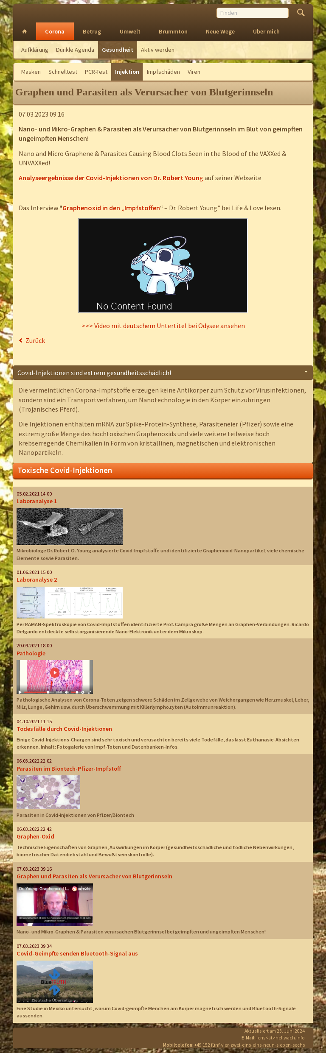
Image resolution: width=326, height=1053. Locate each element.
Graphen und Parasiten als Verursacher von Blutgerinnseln (94, 876)
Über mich (266, 31)
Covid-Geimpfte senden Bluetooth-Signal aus (77, 953)
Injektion (127, 71)
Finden (301, 13)
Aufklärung (34, 49)
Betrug (92, 31)
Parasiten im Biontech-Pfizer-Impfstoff (69, 768)
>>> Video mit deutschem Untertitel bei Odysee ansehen (163, 325)
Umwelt (130, 31)
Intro (24, 31)
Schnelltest (62, 71)
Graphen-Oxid (35, 836)
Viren (194, 71)
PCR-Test (96, 71)
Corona (55, 31)
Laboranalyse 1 (37, 501)
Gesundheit (117, 49)
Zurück (35, 340)
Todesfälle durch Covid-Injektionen (64, 729)
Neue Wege (220, 31)
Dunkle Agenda (75, 49)
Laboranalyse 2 (37, 579)
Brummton (173, 31)
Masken (31, 71)
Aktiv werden (157, 49)
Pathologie (31, 653)
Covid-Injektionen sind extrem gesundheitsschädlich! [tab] (94, 372)
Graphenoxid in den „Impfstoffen (111, 207)
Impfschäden (163, 71)
